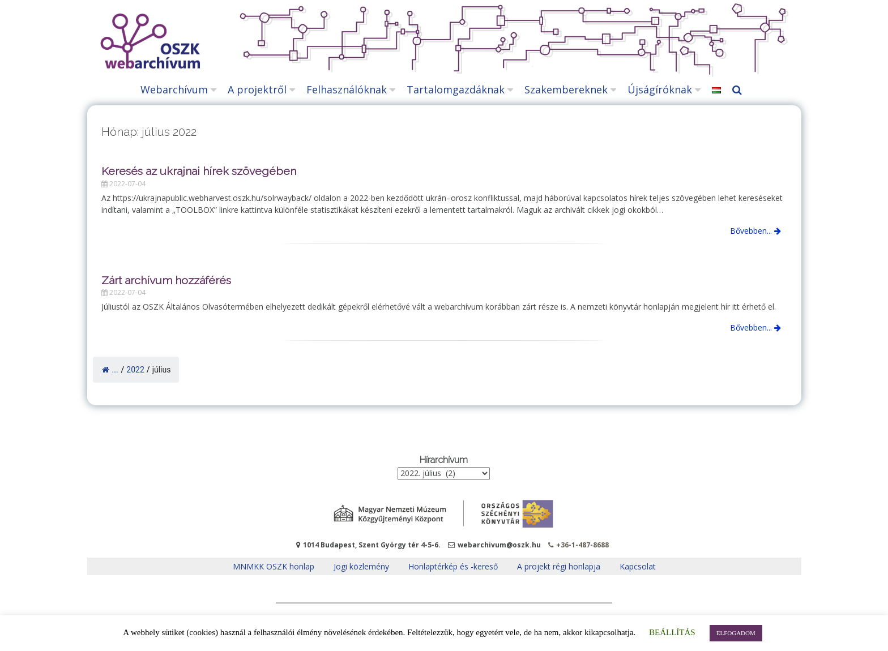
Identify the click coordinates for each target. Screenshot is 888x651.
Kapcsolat (638, 566)
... (110, 369)
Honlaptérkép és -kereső (453, 566)
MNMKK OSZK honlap (273, 566)
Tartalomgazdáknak (456, 89)
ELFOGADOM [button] (735, 632)
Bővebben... (755, 230)
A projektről (257, 89)
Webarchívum (174, 89)
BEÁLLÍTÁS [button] (672, 632)
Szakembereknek (566, 89)
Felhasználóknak (346, 89)
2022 (135, 369)
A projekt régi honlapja (558, 566)
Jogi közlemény (361, 566)
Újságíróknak (659, 89)
